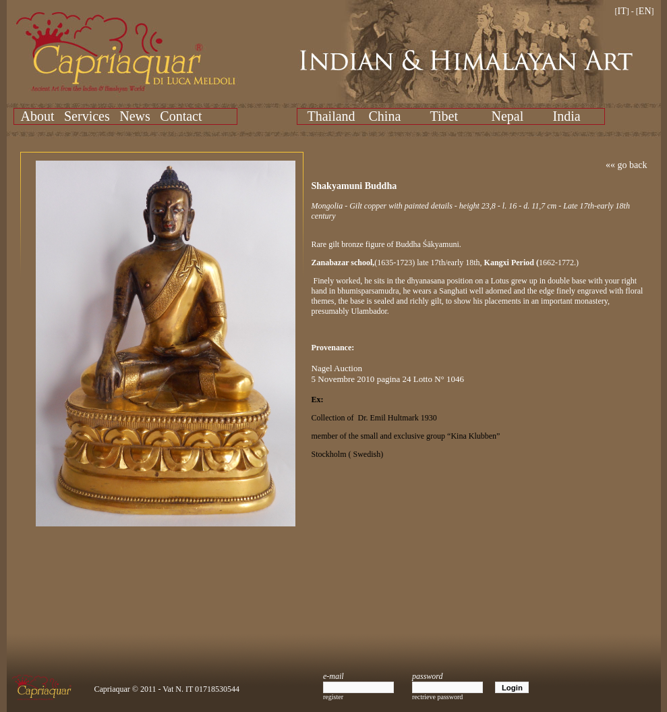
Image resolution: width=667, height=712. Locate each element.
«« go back (626, 165)
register (333, 697)
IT (622, 11)
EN (645, 11)
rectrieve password (437, 697)
